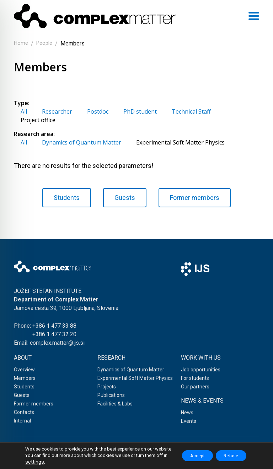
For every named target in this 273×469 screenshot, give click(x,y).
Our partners (195, 386)
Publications (111, 395)
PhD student (140, 111)
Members (25, 378)
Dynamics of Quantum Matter (81, 142)
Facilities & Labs (115, 404)
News (187, 412)
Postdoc (97, 111)
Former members (194, 197)
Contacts (24, 412)
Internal (22, 421)
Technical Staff (191, 111)
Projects (106, 386)
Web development (136, 458)
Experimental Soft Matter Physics (180, 142)
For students (195, 378)
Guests (124, 197)
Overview (24, 369)
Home (21, 43)
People (46, 43)
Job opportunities (200, 369)
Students (67, 197)
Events (188, 421)
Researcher (57, 111)
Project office (38, 120)
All (24, 111)
